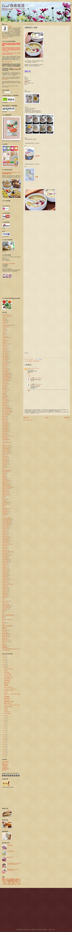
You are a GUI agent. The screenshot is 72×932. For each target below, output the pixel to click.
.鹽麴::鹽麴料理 (5, 513)
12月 (5, 667)
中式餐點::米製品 (5, 568)
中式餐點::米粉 (5, 567)
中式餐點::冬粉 (5, 564)
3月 (5, 728)
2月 (5, 730)
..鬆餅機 (3, 394)
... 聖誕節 (4, 319)
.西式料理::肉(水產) (5, 445)
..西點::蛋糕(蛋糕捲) (5, 376)
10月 (5, 717)
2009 (4, 751)
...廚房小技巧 (4, 345)
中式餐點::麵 (4, 593)
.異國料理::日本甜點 (5, 485)
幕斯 (17, 883)
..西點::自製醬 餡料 (5, 362)
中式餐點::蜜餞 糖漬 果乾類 (7, 584)
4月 (5, 727)
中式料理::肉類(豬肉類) (6, 524)
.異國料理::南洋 (5, 493)
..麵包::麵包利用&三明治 (6, 436)
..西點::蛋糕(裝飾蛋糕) (6, 377)
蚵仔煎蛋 (5, 692)
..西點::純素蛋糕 (5, 371)
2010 (4, 749)
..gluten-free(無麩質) (5, 442)
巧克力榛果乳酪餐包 (7, 673)
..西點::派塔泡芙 (5, 368)
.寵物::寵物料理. (5, 510)
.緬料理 (3, 505)
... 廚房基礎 (4, 322)
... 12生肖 (4, 323)
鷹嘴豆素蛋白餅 (7, 699)
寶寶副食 (12, 881)
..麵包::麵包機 (4, 437)
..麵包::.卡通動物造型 (6, 400)
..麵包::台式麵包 (5, 414)
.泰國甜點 (4, 474)
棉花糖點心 (4, 627)
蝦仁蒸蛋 (5, 670)
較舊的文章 (67, 417)
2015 (4, 741)
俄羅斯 (3, 616)
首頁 (46, 417)
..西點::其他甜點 (5, 363)
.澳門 (3, 507)
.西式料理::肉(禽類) (5, 448)
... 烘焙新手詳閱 (5, 326)
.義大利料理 (4, 499)
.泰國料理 (4, 473)
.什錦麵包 (19, 884)
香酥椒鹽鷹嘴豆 (7, 696)
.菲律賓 (3, 496)
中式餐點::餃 (4, 585)
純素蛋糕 (17, 882)
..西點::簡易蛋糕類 (5, 383)
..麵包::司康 (4, 416)
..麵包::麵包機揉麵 (5, 439)
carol (31, 378)
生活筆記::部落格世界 (6, 605)
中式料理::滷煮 (5, 547)
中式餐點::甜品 (30, 361)
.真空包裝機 (4, 477)
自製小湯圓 (6, 685)
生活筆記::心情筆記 (5, 601)
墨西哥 (3, 642)
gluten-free (4, 881)
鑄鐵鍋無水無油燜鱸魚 (8, 706)
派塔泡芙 (4, 882)
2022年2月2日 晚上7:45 (38, 378)
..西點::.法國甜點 (5, 353)
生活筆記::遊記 (5, 608)
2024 (4, 659)
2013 (4, 744)
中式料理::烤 (4, 534)
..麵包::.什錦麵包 (5, 399)
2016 (4, 739)
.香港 (3, 468)
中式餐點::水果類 (5, 562)
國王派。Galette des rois (8, 687)
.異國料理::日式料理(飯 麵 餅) (7, 487)
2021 (4, 664)
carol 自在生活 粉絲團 (16, 68)
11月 (5, 715)
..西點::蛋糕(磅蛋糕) (5, 380)
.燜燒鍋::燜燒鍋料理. (5, 508)
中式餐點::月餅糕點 (5, 561)
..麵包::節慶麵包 (5, 430)
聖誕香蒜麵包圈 (7, 680)
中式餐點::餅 (4, 587)
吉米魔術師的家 (5, 765)
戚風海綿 (13, 883)
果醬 (19, 881)
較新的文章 (26, 417)
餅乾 (12, 884)
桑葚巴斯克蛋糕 (10, 857)
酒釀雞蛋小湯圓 (7, 682)
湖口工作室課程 (5, 630)
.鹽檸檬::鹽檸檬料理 (5, 511)
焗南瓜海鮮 (6, 708)
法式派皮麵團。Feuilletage (8, 690)
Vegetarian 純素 (5, 650)
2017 (4, 737)
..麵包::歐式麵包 (5, 431)
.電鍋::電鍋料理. (5, 504)
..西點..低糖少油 (5, 390)
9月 (5, 718)
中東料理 (4, 598)
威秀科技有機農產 (5, 764)
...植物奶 (3, 342)
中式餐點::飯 (4, 576)
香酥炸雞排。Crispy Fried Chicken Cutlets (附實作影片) (13, 870)
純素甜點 (13, 882)
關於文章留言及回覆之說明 (7, 61)
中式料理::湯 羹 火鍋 (5, 544)
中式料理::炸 (4, 531)
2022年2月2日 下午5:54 (35, 368)
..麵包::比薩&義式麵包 (6, 408)
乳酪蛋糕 (9, 883)
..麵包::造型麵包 (5, 427)
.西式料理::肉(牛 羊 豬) (6, 447)
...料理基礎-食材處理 (6, 337)
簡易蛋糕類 (9, 882)
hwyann (28, 368)
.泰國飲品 (4, 476)
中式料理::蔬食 (5, 550)
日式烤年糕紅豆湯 (7, 711)
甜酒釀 (26, 81)
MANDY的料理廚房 (5, 769)
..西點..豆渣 (4, 391)
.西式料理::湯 (4, 459)
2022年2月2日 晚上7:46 (38, 384)
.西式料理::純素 (5, 456)
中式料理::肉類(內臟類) (6, 517)
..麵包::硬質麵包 (5, 428)
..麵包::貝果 (4, 420)
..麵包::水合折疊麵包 (5, 410)
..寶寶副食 (4, 397)
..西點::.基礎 (4, 354)
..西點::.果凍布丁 (5, 351)
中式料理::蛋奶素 (5, 539)
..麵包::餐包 (4, 433)
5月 (5, 725)
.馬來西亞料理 (4, 479)
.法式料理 (4, 465)
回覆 (28, 373)
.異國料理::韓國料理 (5, 494)
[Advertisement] (47, 250)
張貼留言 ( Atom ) (29, 420)
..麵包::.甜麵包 (4, 405)
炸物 (3, 618)
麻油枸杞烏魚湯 (7, 672)
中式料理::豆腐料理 (5, 527)
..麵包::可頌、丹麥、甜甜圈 (7, 411)
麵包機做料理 (4, 645)
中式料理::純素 (5, 536)
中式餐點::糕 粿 (5, 588)
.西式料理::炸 (4, 454)
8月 (5, 720)
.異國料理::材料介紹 (5, 491)
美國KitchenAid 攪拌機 (6, 619)
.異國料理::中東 (5, 482)
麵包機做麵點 (4, 647)
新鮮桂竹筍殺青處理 (10, 851)
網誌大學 (3, 763)
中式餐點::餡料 (5, 590)
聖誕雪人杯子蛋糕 (7, 678)
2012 (4, 746)
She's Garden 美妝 (5, 761)
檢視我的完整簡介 (5, 38)
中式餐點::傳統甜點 (5, 579)
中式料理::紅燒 (5, 533)
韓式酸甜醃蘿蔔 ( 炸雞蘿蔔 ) (9, 701)
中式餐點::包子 (5, 565)
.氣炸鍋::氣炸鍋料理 (5, 470)
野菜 (3, 624)
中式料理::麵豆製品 (5, 559)
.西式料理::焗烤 (5, 457)
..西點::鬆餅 (4, 385)
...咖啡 (3, 334)
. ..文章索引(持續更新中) (6, 316)
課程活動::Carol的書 (5, 641)
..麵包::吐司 (4, 417)
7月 (5, 722)
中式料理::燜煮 (5, 556)
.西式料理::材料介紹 (5, 450)
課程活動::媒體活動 (5, 635)
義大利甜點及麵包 (5, 633)
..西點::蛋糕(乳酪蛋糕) (6, 373)
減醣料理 (4, 628)
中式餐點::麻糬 (5, 573)
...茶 (3, 339)
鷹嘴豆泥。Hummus (7, 703)
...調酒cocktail (4, 348)
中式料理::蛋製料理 (5, 541)
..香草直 (3, 393)
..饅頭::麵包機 (4, 396)
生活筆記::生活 (5, 604)
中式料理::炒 (4, 530)
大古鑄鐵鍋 (4, 514)
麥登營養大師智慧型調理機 (7, 625)
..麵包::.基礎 (4, 403)
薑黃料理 (4, 644)
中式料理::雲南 (5, 545)
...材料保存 (4, 333)
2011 (4, 747)
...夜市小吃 (4, 336)
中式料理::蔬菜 (5, 553)
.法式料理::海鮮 (5, 467)
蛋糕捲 (5, 884)
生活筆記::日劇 (5, 602)
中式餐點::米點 (5, 570)
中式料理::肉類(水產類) (6, 519)
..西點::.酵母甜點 (5, 359)
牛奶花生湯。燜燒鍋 (7, 675)
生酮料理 (4, 610)
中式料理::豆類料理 (5, 528)
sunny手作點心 (4, 766)
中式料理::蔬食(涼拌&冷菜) (7, 551)
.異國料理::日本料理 (5, 484)
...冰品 (3, 328)
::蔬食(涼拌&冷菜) (5, 314)
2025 (4, 657)
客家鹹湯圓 (6, 683)
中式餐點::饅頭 (5, 591)
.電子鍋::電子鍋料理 (5, 502)
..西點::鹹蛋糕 (4, 388)
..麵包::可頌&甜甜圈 (5, 413)
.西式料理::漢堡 (5, 462)
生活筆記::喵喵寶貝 (5, 607)
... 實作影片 (4, 320)
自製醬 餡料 (5, 883)
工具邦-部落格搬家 (5, 762)
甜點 (15, 881)
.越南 (3, 497)
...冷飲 (3, 331)
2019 (4, 734)
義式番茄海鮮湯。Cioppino (8, 677)
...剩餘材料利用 (5, 340)
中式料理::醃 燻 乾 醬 (6, 554)
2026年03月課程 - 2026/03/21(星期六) (8, 263)
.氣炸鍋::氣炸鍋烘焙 (5, 471)
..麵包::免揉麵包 (5, 419)
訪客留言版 (4, 622)
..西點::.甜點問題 (5, 356)
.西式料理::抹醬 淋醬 (5, 453)
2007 (4, 754)
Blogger (54, 929)
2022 (4, 662)
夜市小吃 (7, 880)
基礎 (17, 881)
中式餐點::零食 (5, 581)
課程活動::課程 (5, 638)
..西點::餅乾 (4, 382)
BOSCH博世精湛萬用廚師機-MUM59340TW (10, 648)
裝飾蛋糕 (8, 884)
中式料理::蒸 (4, 548)
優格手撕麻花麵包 (7, 713)
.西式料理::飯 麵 (5, 460)
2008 (4, 752)
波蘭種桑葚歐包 (10, 845)
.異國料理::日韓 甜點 (5, 488)
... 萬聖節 (4, 317)
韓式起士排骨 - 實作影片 (8, 668)
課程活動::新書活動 (5, 636)
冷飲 (3, 613)
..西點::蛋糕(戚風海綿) (6, 374)
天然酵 (8, 881)
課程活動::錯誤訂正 (5, 639)
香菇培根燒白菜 (7, 698)
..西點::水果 (4, 360)
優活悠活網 (4, 770)
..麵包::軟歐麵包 (5, 425)
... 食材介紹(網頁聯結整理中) (7, 325)
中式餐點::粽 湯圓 (36, 361)
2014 (4, 742)
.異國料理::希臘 (5, 490)
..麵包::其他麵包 (5, 422)
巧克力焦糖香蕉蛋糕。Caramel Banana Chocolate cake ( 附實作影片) (14, 864)
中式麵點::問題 (5, 596)
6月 (5, 723)
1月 (5, 732)
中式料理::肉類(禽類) (6, 522)
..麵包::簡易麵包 (5, 434)
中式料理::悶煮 (5, 542)
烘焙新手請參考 (5, 79)
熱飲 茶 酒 (11, 880)
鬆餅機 (15, 884)
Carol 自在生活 (13, 5)
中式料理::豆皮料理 (5, 525)
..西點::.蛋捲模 (4, 357)
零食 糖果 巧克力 (17, 880)
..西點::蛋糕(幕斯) (5, 379)
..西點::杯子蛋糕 (5, 365)
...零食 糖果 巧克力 (5, 343)
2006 (4, 756)
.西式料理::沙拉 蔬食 (5, 451)
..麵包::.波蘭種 (4, 402)
